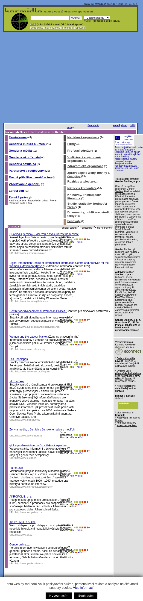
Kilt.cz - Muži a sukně (22, 522)
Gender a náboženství (25, 157)
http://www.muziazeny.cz (28, 419)
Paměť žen (16, 467)
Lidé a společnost (40, 132)
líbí (72, 242)
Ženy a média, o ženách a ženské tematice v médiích (42, 429)
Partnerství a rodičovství (27, 170)
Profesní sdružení (80, 150)
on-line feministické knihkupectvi (127, 278)
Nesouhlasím (58, 595)
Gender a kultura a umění (27, 144)
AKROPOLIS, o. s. (20, 496)
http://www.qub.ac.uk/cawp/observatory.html (37, 327)
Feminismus (18, 137)
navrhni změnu (52, 28)
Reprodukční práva (38, 200)
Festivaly (73, 221)
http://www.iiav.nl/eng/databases (31, 301)
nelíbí (78, 242)
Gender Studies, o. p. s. (122, 4)
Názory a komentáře (81, 188)
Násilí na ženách (17, 200)
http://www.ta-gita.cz (25, 458)
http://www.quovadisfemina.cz (30, 253)
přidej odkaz (37, 28)
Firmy (71, 144)
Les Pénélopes (18, 359)
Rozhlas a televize (80, 181)
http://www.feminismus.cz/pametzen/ (34, 487)
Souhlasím (85, 595)
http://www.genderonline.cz (29, 563)
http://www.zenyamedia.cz (28, 435)
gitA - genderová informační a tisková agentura (38, 445)
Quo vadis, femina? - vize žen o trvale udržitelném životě (44, 234)
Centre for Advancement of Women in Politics (37, 311)
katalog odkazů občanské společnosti (68, 11)
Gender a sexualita (22, 164)
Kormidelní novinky (126, 422)
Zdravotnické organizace (85, 166)
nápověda (80, 28)
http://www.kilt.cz (23, 534)
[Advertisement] (43, 78)
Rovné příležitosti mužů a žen (30, 177)
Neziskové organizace (83, 137)
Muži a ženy (16, 381)
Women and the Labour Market (28, 336)
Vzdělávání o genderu (24, 184)
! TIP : (33, 24)
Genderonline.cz (19, 544)
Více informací (83, 587)
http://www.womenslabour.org (30, 349)
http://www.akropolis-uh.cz (28, 512)
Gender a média (20, 150)
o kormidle (67, 28)
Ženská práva (18, 197)
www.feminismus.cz (125, 290)
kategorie (130, 386)
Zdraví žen (16, 190)
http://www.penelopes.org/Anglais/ (32, 371)
